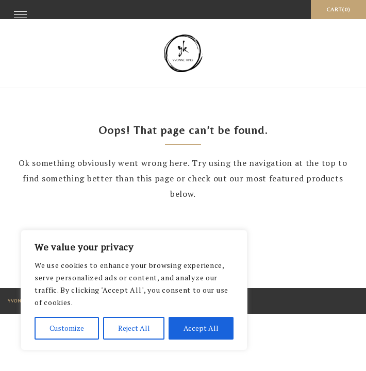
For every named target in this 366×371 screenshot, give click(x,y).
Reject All (134, 328)
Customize (66, 328)
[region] (134, 290)
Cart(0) (338, 9)
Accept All (201, 328)
